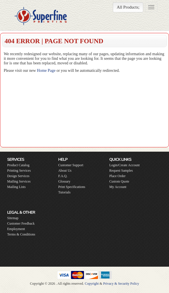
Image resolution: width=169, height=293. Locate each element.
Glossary (64, 181)
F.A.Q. (62, 176)
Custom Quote (119, 181)
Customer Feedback (21, 223)
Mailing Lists (16, 187)
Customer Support (70, 165)
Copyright (92, 284)
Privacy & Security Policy (121, 284)
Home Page (46, 70)
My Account (117, 187)
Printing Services (19, 171)
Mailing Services (19, 181)
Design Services (18, 176)
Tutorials (64, 192)
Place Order (117, 176)
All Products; (128, 7)
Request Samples (121, 171)
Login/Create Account (124, 165)
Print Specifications (71, 187)
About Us (64, 171)
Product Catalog (18, 165)
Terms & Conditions (21, 234)
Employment (16, 229)
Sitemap (12, 218)
